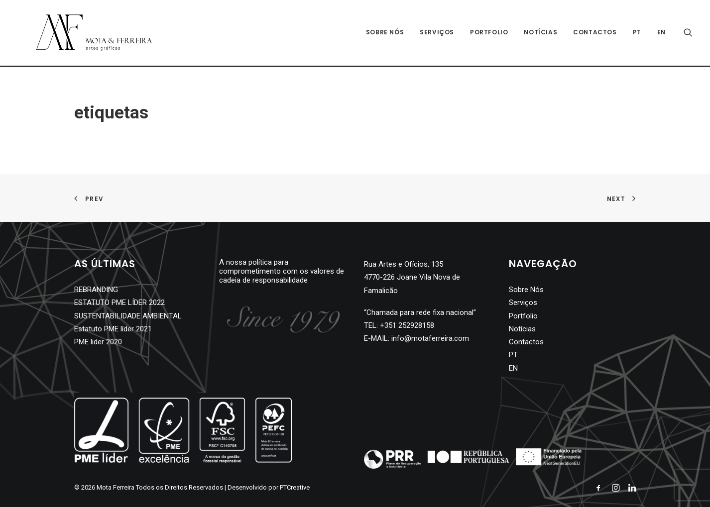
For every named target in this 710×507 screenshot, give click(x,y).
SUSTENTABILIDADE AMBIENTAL (128, 315)
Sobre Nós (385, 33)
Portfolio (489, 33)
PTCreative (295, 487)
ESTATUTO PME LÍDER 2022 (119, 302)
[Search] (688, 33)
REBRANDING (96, 289)
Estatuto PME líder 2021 (113, 328)
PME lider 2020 (98, 341)
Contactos (594, 33)
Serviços (437, 33)
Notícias (540, 33)
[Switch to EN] (658, 33)
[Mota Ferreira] (84, 33)
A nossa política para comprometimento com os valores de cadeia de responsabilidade (281, 271)
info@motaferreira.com (430, 338)
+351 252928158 (407, 325)
